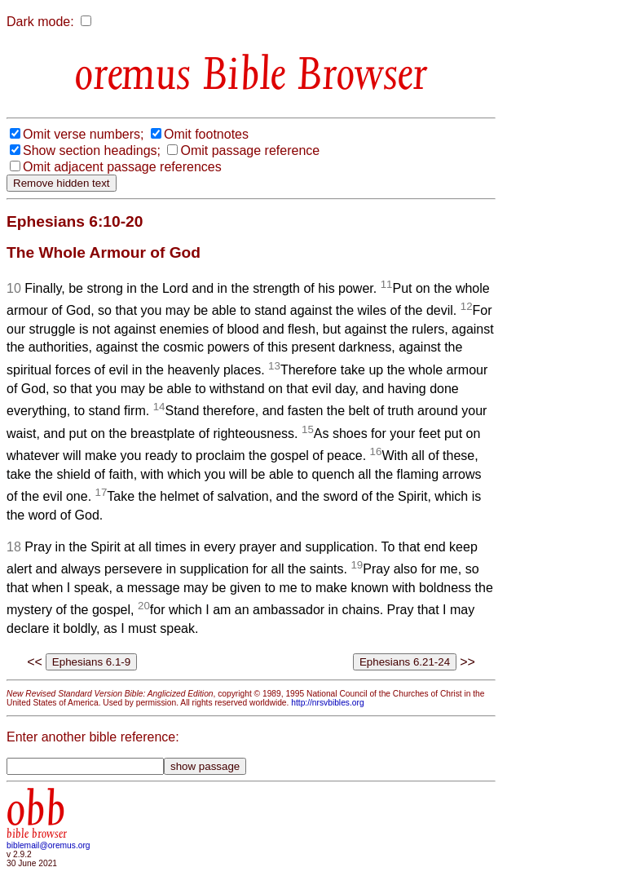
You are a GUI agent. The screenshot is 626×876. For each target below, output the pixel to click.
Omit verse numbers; (83, 134)
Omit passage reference (250, 150)
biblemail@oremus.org (48, 845)
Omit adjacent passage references (122, 167)
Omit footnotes (206, 134)
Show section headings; (92, 150)
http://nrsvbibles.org (327, 702)
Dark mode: (40, 22)
